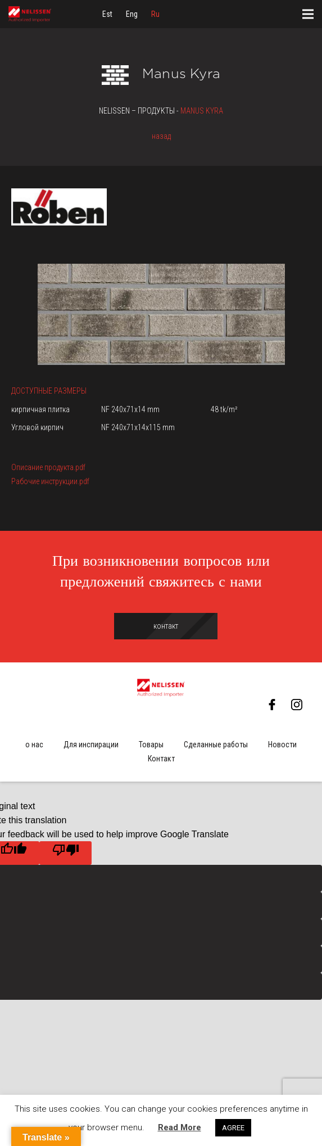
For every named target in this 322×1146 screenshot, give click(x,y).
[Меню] (308, 14)
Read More (179, 1127)
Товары (151, 744)
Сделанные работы (216, 744)
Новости (282, 744)
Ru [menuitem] (155, 14)
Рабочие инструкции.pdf (50, 481)
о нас (34, 744)
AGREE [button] (233, 1128)
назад (161, 136)
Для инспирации (91, 744)
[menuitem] (107, 14)
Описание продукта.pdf (48, 467)
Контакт (161, 758)
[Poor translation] (65, 853)
